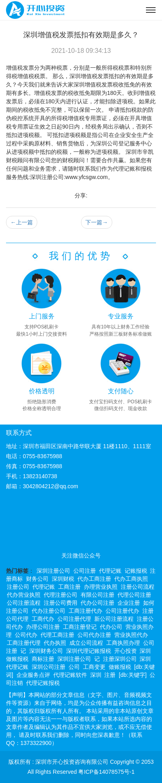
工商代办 (43, 619)
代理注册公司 (60, 595)
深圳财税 (63, 579)
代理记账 (110, 571)
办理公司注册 (43, 627)
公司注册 (84, 571)
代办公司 (111, 627)
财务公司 (37, 579)
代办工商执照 (131, 579)
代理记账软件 (70, 675)
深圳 (95, 675)
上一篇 (21, 222)
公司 (74, 667)
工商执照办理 (123, 643)
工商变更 (94, 667)
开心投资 (125, 651)
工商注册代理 (23, 643)
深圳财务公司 (46, 651)
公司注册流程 (23, 603)
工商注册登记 (80, 627)
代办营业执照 (23, 595)
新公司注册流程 (114, 619)
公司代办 (26, 635)
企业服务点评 (33, 675)
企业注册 (128, 603)
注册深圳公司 (120, 659)
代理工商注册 (57, 635)
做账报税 (120, 667)
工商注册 (69, 587)
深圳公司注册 (48, 667)
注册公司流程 (137, 587)
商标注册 (43, 659)
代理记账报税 (43, 683)
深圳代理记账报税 (88, 651)
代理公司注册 (134, 595)
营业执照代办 (131, 635)
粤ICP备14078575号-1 (106, 772)
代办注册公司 (48, 611)
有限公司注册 (97, 595)
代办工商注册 (94, 579)
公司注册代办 (122, 611)
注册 (109, 675)
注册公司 (18, 587)
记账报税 (136, 571)
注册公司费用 (60, 603)
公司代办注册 (94, 635)
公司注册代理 (74, 619)
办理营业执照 (100, 587)
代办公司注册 (97, 603)
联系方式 (19, 432)
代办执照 (55, 643)
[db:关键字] (132, 675)
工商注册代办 (85, 611)
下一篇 (96, 222)
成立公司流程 (86, 643)
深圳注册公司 (53, 571)
